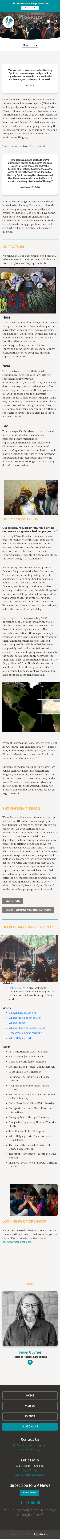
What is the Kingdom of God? (25, 1018)
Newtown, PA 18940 (30, 1450)
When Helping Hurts (20, 1038)
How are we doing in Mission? (25, 1033)
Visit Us (30, 1406)
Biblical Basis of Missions (22, 1013)
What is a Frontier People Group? (27, 1028)
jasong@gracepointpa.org (16, 1242)
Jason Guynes (30, 1352)
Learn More (13, 901)
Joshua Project (17, 988)
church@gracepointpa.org (30, 1475)
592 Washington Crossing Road (30, 1445)
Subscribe (29, 1492)
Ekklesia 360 (41, 1534)
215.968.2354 (30, 1470)
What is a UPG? (17, 1023)
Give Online (30, 1426)
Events (30, 1416)
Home (30, 1395)
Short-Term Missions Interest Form (28, 910)
